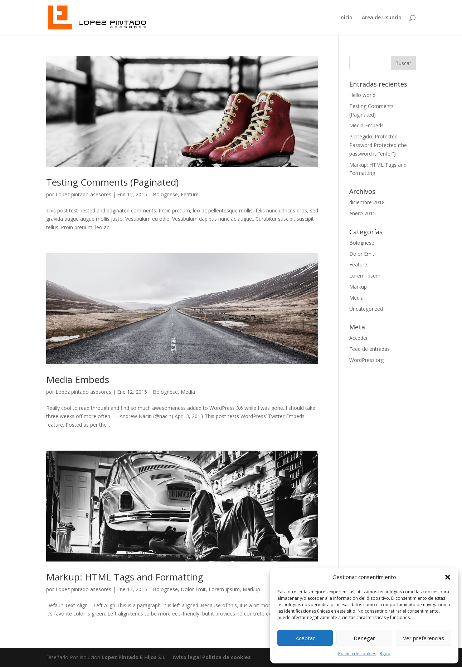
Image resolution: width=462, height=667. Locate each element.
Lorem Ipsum (224, 589)
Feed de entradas (369, 348)
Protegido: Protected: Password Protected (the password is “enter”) (378, 145)
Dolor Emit (193, 589)
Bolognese (165, 194)
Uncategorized (366, 308)
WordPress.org (366, 360)
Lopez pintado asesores (83, 194)
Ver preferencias (423, 638)
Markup (251, 589)
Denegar (364, 638)
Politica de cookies (226, 657)
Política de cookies (357, 654)
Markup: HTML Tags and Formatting (124, 576)
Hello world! (362, 95)
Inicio (345, 18)
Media (188, 391)
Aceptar (305, 638)
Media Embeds (77, 379)
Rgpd (385, 654)
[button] (447, 577)
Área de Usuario (382, 18)
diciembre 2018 (367, 202)
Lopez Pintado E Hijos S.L (133, 657)
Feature (190, 194)
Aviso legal (186, 657)
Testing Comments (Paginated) (112, 182)
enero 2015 (362, 213)
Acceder (358, 337)
